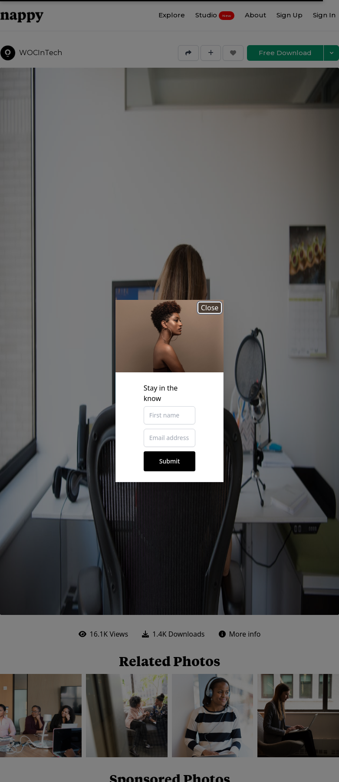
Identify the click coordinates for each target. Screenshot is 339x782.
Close (210, 307)
